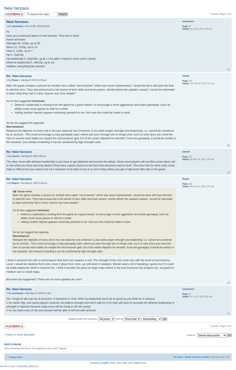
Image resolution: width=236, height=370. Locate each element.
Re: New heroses (19, 76)
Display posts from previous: (91, 319)
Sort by (128, 319)
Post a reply (14, 14)
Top (228, 69)
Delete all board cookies (197, 357)
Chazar (14, 80)
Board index (16, 357)
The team (178, 357)
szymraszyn (17, 26)
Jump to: (191, 335)
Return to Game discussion (21, 334)
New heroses (16, 8)
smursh (15, 156)
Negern (15, 183)
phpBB (104, 363)
